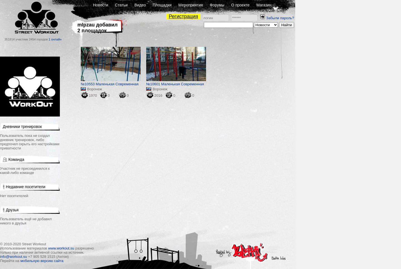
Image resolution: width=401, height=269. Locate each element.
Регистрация (183, 16)
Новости (100, 5)
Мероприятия (191, 5)
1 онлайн (55, 39)
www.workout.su (61, 248)
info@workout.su (13, 257)
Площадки (162, 5)
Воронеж (94, 89)
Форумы (217, 5)
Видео (140, 5)
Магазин (264, 5)
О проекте (240, 5)
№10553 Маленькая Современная (109, 84)
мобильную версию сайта (41, 261)
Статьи (121, 5)
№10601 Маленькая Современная (175, 84)
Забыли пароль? (280, 18)
